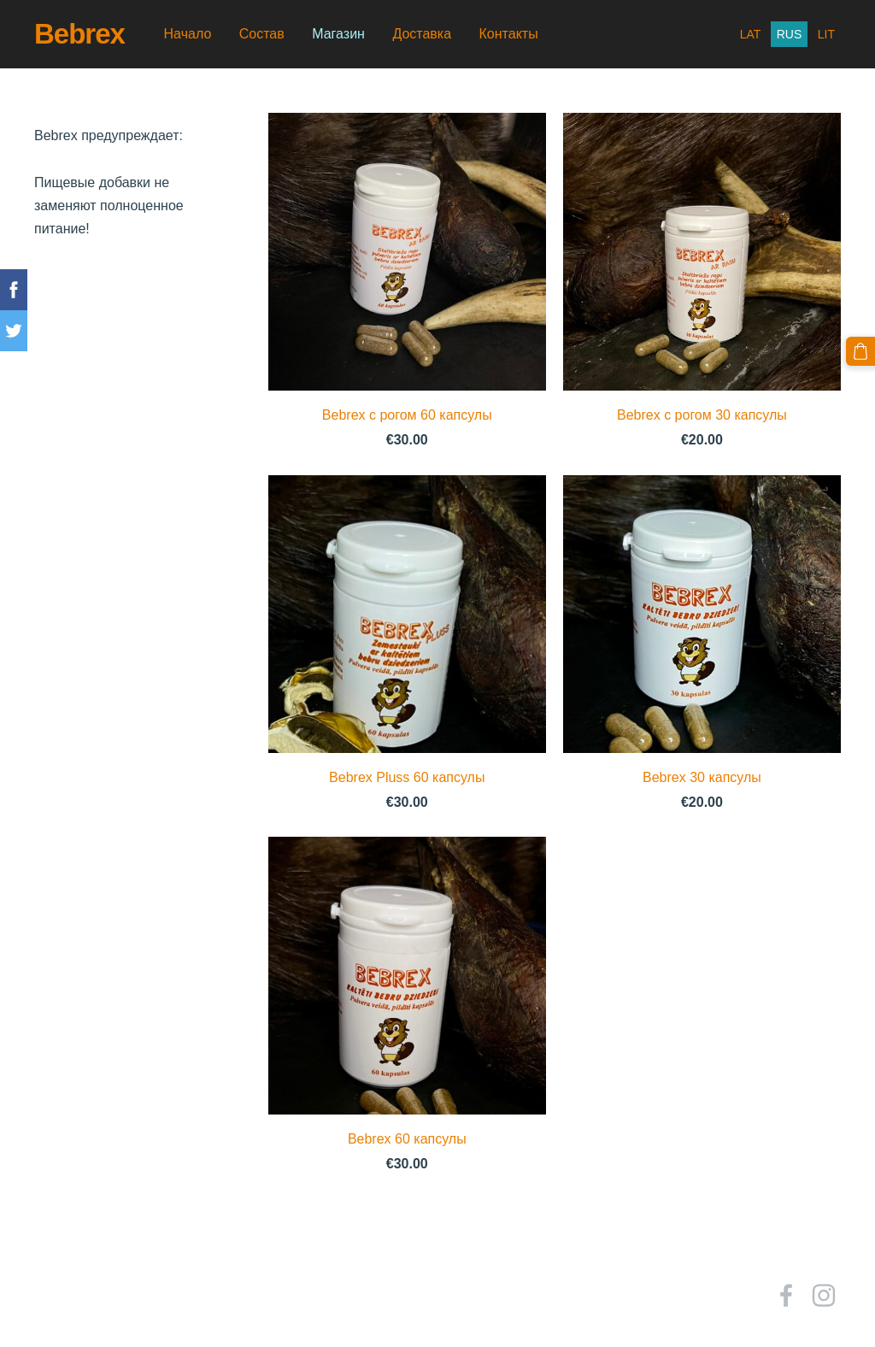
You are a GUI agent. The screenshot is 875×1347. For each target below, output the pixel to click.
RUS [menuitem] (789, 34)
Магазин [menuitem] (338, 33)
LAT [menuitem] (750, 34)
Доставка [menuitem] (421, 33)
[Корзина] (860, 351)
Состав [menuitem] (262, 33)
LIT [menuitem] (826, 34)
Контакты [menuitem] (508, 33)
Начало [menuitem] (188, 33)
